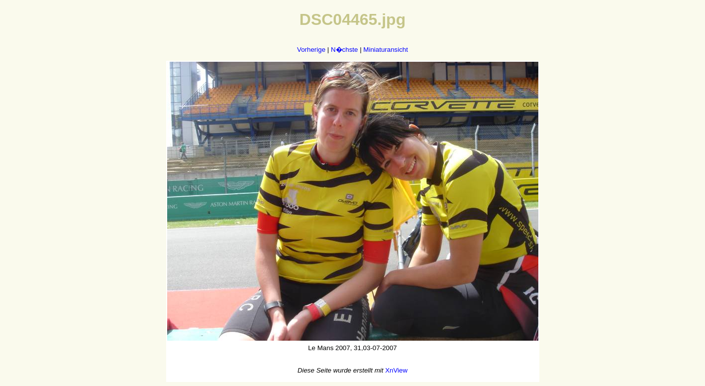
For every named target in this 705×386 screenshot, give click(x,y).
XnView (396, 370)
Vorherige (311, 49)
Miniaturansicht (385, 49)
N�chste (344, 49)
